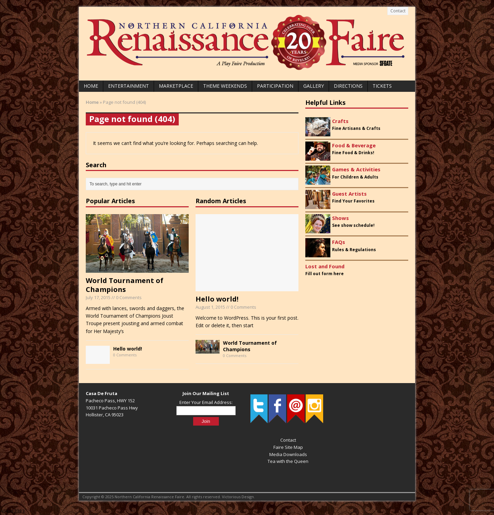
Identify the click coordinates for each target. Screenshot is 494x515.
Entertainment (128, 86)
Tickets (382, 86)
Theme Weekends (225, 86)
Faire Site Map (288, 447)
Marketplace (176, 86)
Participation (275, 86)
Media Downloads (288, 454)
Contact (397, 11)
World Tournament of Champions (124, 285)
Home (91, 86)
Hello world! (127, 348)
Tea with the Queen (288, 461)
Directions (348, 86)
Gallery (313, 86)
